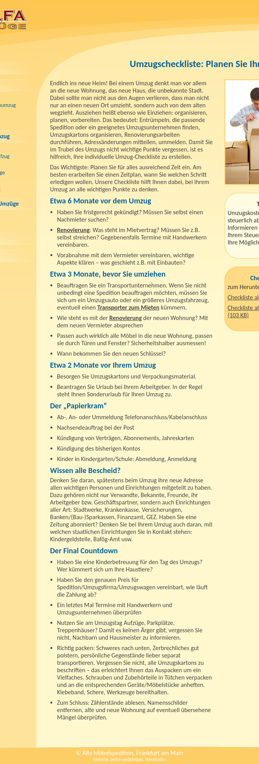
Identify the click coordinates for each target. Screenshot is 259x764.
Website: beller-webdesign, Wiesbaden (129, 759)
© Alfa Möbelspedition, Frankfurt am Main (129, 753)
